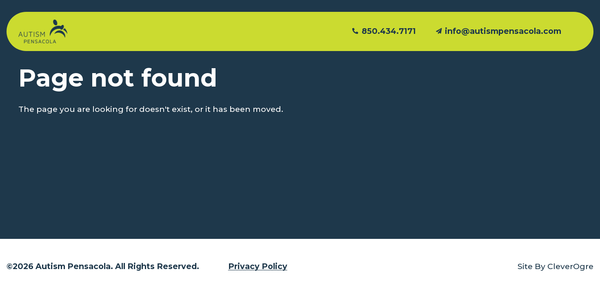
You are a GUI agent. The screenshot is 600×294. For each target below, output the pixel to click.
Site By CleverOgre (555, 266)
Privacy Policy (257, 266)
